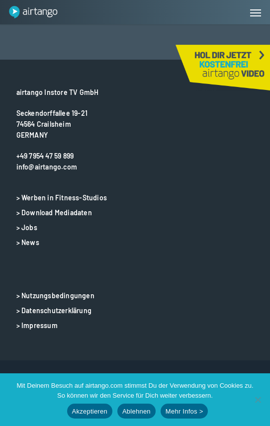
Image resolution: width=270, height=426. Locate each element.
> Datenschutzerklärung (53, 310)
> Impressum (37, 325)
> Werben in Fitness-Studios (61, 197)
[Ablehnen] (258, 400)
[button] (255, 12)
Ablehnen (136, 411)
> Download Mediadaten (54, 212)
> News (27, 242)
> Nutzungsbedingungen (55, 295)
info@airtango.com (46, 167)
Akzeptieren (89, 411)
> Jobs (26, 227)
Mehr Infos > (184, 411)
